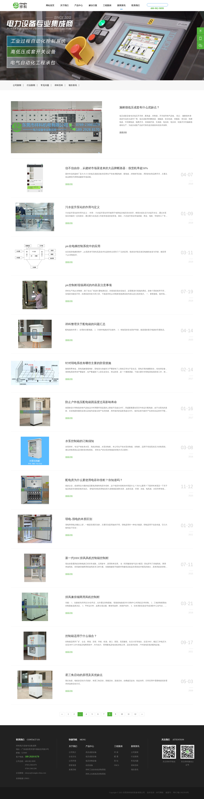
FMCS (116, 765)
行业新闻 (31, 85)
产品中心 (78, 5)
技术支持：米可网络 (155, 793)
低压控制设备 (91, 761)
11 (128, 714)
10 (122, 714)
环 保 (116, 752)
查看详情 (123, 141)
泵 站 (116, 761)
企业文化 (72, 757)
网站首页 (50, 5)
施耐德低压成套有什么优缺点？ (139, 115)
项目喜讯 (73, 85)
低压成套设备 (91, 757)
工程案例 (107, 5)
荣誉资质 (72, 765)
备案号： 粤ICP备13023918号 (177, 793)
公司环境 (72, 761)
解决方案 (93, 5)
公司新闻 (17, 85)
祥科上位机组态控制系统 (96, 774)
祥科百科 (59, 85)
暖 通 (116, 757)
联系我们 (135, 5)
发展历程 (72, 770)
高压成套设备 (91, 752)
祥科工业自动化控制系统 (96, 770)
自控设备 (89, 765)
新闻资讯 (121, 5)
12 (135, 714)
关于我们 (64, 5)
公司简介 (72, 752)
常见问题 (45, 85)
